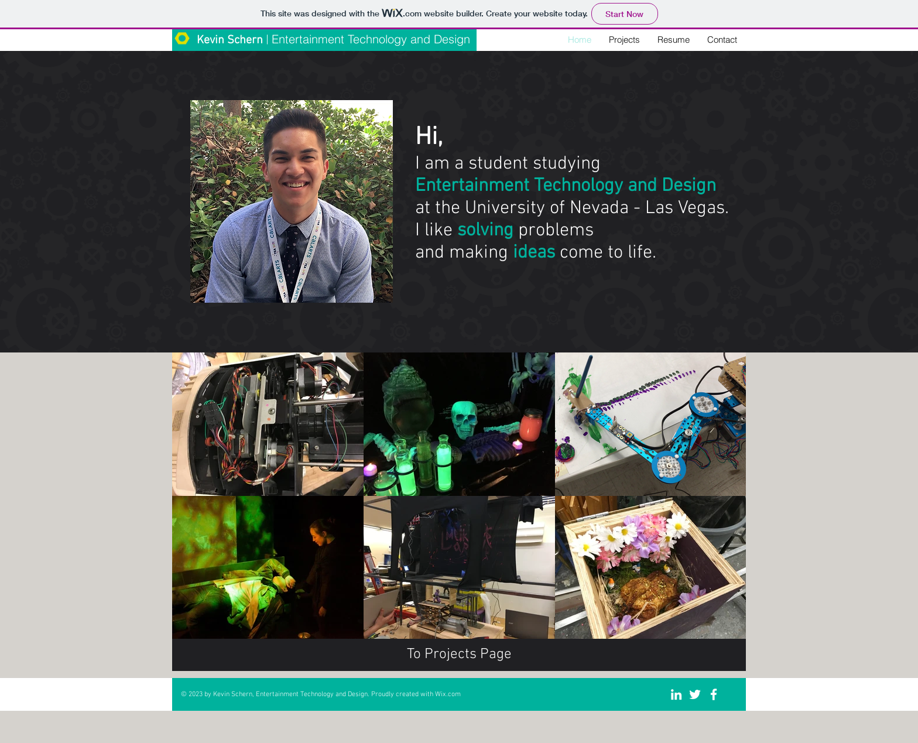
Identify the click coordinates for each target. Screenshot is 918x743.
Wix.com (448, 694)
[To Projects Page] (459, 655)
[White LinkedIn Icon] (676, 694)
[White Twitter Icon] (695, 694)
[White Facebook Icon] (713, 694)
